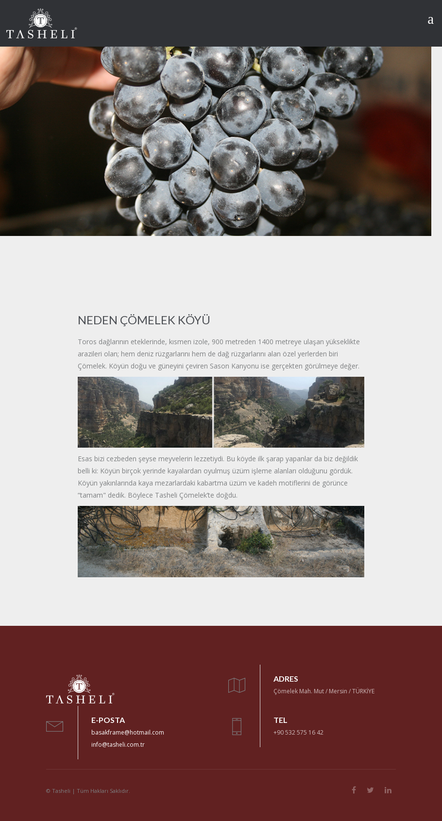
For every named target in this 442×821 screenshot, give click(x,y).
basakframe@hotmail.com (127, 732)
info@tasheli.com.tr (118, 744)
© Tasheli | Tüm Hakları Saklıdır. (88, 790)
